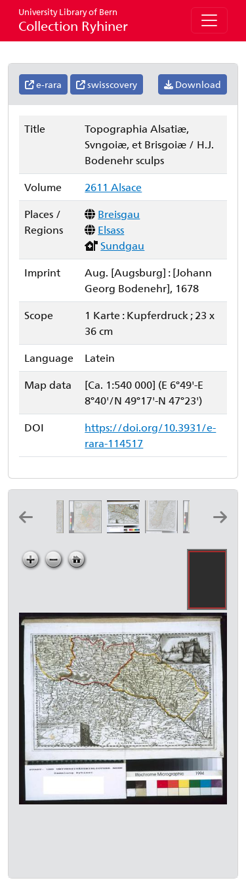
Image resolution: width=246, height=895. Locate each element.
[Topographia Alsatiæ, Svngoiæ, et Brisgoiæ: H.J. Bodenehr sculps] (126, 529)
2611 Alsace (113, 187)
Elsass (111, 229)
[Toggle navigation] (209, 20)
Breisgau (119, 214)
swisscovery (106, 84)
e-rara (43, 84)
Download (192, 84)
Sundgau (122, 245)
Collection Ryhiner (73, 20)
